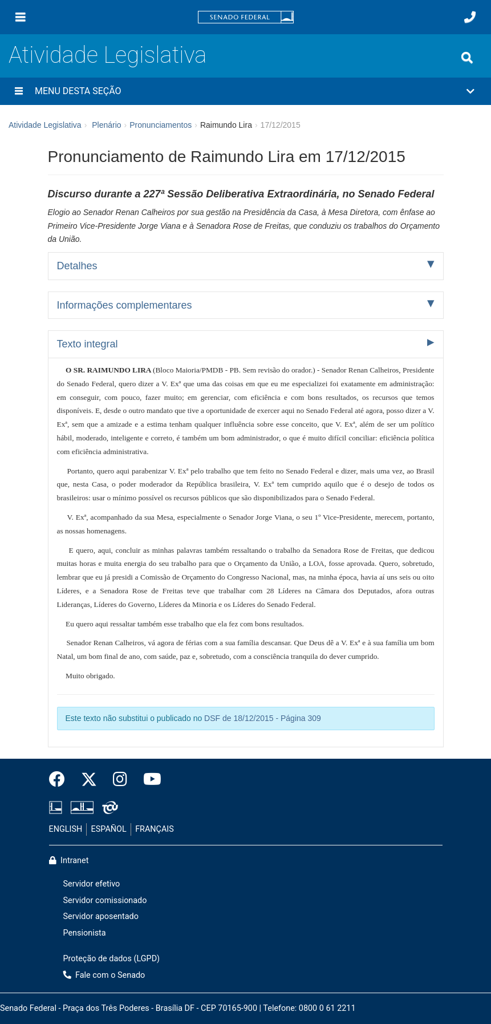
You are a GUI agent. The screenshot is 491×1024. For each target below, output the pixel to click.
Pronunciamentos (160, 124)
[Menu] (20, 17)
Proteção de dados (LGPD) (111, 959)
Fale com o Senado (104, 975)
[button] (245, 91)
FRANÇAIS (154, 829)
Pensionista (84, 933)
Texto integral (87, 344)
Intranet (69, 860)
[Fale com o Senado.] (470, 17)
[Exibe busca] (467, 57)
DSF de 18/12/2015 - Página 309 (262, 718)
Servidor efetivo (91, 884)
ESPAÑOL (109, 829)
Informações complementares (124, 305)
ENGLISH (66, 829)
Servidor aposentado (101, 916)
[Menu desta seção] (18, 91)
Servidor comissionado (105, 900)
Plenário (106, 124)
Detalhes (77, 266)
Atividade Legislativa (107, 55)
